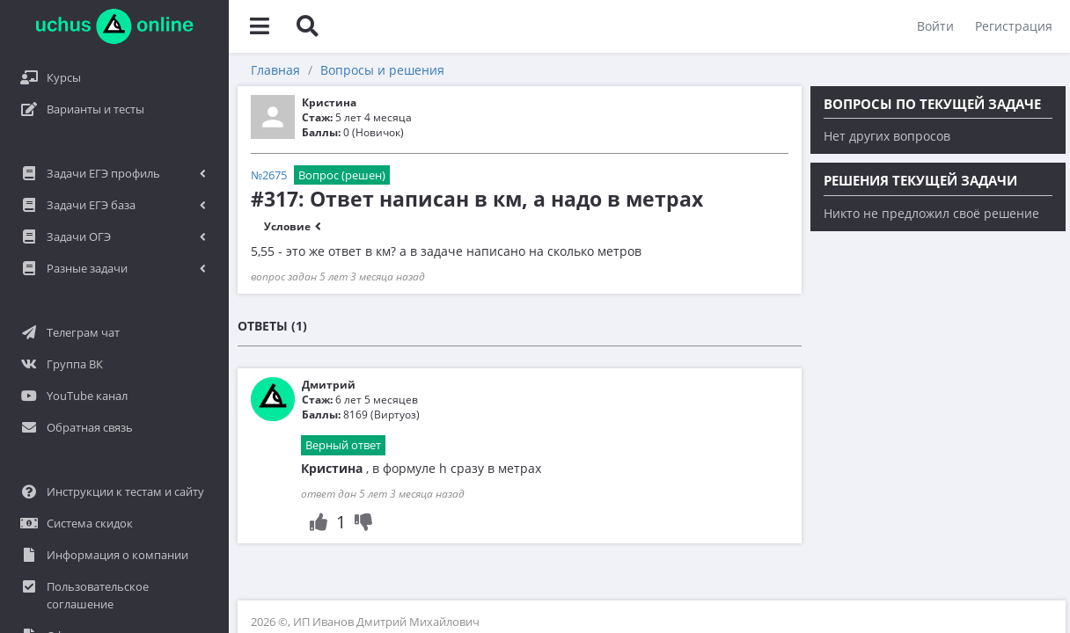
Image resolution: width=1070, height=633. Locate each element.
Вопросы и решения (382, 70)
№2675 (269, 175)
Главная (275, 70)
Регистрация (1013, 26)
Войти (935, 26)
